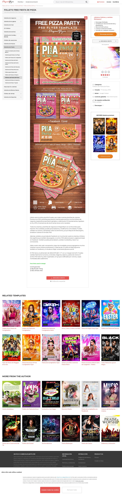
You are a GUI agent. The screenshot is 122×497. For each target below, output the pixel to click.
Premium (100, 2)
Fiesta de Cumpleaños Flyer (51, 362)
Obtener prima (105, 156)
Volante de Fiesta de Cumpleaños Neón (48, 329)
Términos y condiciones (68, 463)
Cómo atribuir (97, 102)
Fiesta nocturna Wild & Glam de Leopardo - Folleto (91, 363)
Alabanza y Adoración (108, 443)
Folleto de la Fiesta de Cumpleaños (9, 329)
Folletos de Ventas (9, 93)
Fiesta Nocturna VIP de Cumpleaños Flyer (29, 363)
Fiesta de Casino (87, 443)
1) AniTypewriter (35, 267)
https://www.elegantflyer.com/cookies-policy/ (33, 482)
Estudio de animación (32, 2)
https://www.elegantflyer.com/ (64, 477)
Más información (112, 97)
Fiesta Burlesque (67, 443)
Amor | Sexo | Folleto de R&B (71, 328)
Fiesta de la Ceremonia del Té (10, 444)
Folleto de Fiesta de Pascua (110, 328)
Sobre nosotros (82, 466)
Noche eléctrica (47, 443)
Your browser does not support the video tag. (105, 57)
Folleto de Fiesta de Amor (30, 409)
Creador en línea (99, 461)
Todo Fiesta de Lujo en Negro (108, 363)
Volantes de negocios (10, 18)
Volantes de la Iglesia (10, 21)
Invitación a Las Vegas (49, 409)
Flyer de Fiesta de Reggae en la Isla (10, 363)
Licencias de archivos (68, 459)
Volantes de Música (9, 43)
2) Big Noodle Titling (36, 268)
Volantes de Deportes (10, 97)
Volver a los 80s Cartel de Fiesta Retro (70, 363)
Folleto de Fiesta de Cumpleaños (28, 329)
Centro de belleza (7, 409)
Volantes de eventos (10, 31)
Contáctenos (81, 463)
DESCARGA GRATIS (58, 278)
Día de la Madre (67, 409)
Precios (97, 457)
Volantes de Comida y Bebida (10, 36)
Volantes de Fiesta (9, 47)
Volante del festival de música (108, 410)
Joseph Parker (104, 93)
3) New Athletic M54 (36, 270)
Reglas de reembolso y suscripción (84, 458)
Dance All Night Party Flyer (90, 328)
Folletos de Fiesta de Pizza (101, 86)
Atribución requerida (57, 281)
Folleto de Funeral (27, 443)
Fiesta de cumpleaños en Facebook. (89, 410)
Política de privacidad (68, 466)
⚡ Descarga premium (105, 34)
